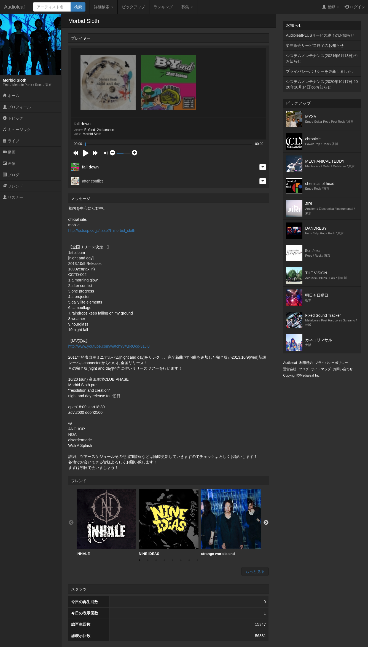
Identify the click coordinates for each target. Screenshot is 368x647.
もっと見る (255, 571)
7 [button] (189, 560)
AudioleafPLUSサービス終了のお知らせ (320, 35)
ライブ (11, 141)
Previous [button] (71, 522)
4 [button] (164, 560)
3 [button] (156, 560)
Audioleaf (14, 7)
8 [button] (197, 560)
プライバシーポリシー (331, 363)
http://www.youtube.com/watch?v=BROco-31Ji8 (109, 346)
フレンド (13, 186)
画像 (9, 163)
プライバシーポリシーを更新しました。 (320, 71)
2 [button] (148, 560)
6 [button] (181, 560)
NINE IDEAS (168, 522)
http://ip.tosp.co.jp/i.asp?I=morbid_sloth (101, 230)
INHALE (106, 522)
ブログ (11, 175)
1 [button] (139, 560)
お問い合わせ (343, 369)
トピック (13, 118)
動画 (9, 152)
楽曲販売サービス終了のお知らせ (315, 45)
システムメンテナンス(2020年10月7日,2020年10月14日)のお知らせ (322, 84)
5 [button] (172, 560)
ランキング (163, 7)
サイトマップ (321, 369)
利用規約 (306, 363)
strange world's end (231, 522)
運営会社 (289, 369)
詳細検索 (103, 7)
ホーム (11, 95)
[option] (106, 522)
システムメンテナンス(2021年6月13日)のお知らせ (322, 58)
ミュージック (17, 129)
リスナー (13, 197)
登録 (330, 7)
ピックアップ (133, 7)
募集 (187, 7)
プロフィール (17, 107)
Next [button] (266, 522)
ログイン (355, 7)
